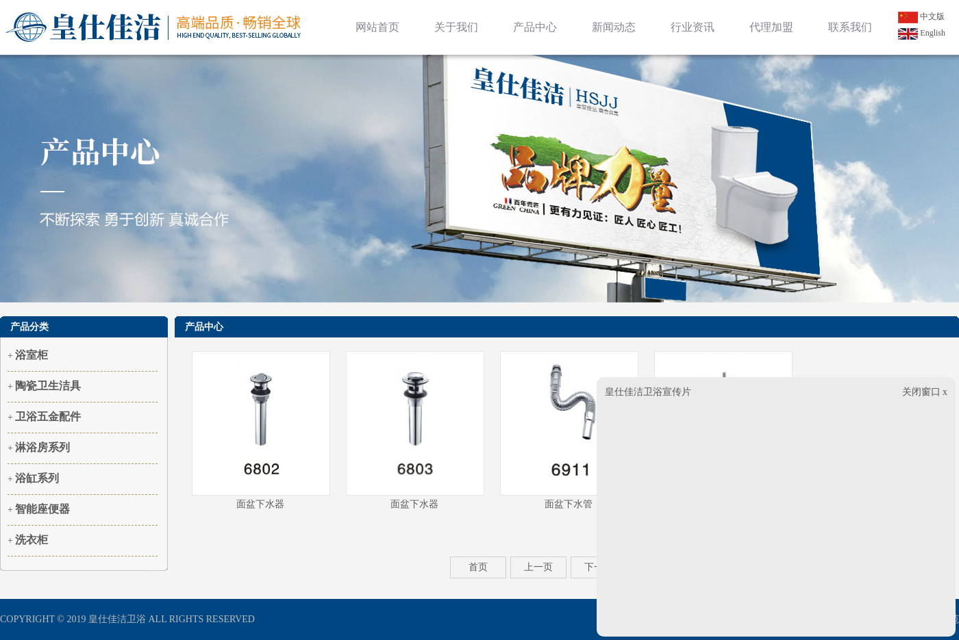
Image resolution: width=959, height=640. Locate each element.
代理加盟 (771, 27)
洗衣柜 (31, 540)
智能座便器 (42, 509)
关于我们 (456, 27)
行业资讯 (692, 27)
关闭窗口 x (925, 392)
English (921, 33)
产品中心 (535, 27)
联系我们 (850, 27)
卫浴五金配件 (48, 416)
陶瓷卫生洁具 (48, 386)
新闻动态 (614, 27)
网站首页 (377, 27)
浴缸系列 (37, 478)
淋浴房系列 (42, 447)
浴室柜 (31, 355)
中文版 (921, 16)
